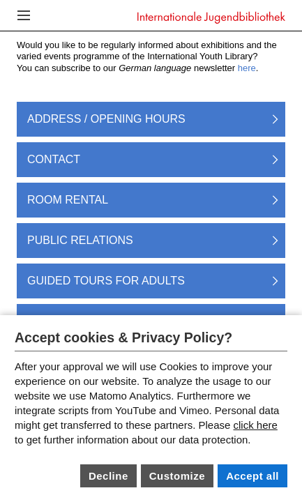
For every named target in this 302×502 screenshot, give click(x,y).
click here (256, 425)
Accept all (252, 476)
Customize (177, 476)
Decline (108, 476)
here (247, 68)
